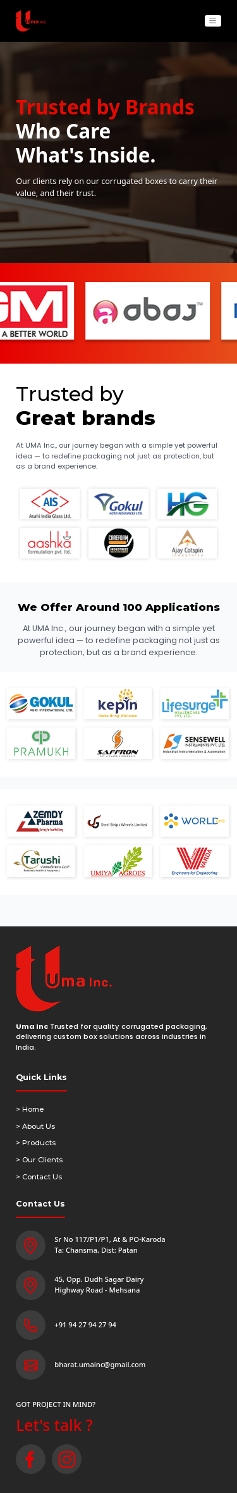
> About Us (35, 1126)
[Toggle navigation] (213, 21)
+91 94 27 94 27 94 (85, 1324)
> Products (36, 1142)
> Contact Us (39, 1176)
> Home (30, 1109)
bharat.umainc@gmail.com (99, 1364)
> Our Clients (39, 1159)
